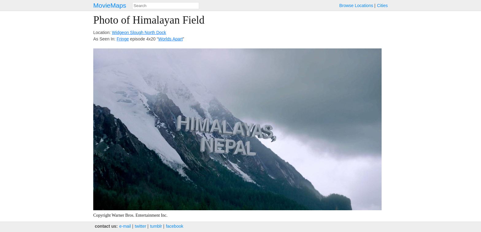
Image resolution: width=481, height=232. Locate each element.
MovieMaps (109, 5)
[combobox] (165, 5)
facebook (174, 226)
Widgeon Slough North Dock (139, 32)
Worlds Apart (170, 38)
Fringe (123, 38)
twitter (140, 226)
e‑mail (125, 226)
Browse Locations (356, 5)
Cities (382, 5)
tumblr (156, 226)
